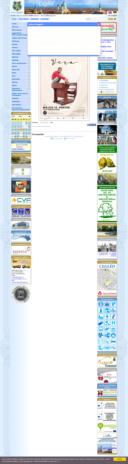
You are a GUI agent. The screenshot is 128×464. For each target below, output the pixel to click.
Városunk (21, 27)
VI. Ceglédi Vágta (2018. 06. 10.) (103, 253)
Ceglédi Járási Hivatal (19, 38)
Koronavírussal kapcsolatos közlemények (21, 108)
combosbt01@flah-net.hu (19, 279)
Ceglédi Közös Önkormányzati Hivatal (21, 34)
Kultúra (21, 67)
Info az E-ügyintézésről (107, 89)
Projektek (21, 99)
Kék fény (21, 82)
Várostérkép (44, 19)
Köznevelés (21, 70)
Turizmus (21, 48)
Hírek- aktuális (23, 19)
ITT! (58, 461)
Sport (21, 76)
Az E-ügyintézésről (107, 92)
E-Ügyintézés (104, 87)
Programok (49, 32)
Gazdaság (21, 60)
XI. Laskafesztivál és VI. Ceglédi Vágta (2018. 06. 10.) (114, 254)
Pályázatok (15, 41)
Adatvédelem (16, 105)
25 (13, 136)
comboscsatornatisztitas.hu (20, 282)
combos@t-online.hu (18, 277)
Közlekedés (21, 79)
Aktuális (21, 44)
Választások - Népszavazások (21, 89)
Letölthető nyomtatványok (108, 83)
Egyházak (21, 57)
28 (21, 136)
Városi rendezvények (21, 63)
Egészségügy (21, 54)
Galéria (21, 86)
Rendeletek (103, 85)
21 (21, 133)
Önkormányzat (21, 30)
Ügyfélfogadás (104, 80)
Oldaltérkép (34, 19)
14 (21, 130)
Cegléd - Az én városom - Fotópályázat (20, 94)
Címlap (14, 19)
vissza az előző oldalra (89, 26)
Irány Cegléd (16, 51)
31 (29, 136)
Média (21, 73)
